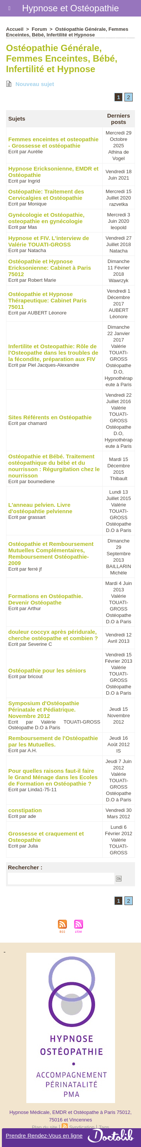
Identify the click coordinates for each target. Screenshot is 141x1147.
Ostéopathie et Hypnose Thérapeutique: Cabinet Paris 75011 (47, 300)
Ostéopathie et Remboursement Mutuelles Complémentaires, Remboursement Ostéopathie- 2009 (51, 553)
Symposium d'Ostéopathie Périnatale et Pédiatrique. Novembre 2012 (43, 709)
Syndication (81, 1127)
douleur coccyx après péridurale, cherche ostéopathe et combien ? (53, 635)
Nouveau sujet (30, 84)
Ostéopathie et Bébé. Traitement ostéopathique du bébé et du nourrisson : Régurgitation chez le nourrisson (54, 466)
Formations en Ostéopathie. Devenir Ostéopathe (45, 599)
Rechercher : (25, 867)
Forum (39, 29)
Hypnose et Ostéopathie (70, 8)
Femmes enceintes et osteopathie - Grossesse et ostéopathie (53, 142)
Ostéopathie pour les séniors (47, 670)
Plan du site (45, 1127)
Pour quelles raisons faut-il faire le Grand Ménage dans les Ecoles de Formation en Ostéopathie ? (53, 777)
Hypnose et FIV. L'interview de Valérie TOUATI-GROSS (48, 241)
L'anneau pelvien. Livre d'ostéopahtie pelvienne (40, 508)
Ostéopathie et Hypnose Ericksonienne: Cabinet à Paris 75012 (49, 267)
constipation (25, 810)
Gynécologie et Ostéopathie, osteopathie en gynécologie (46, 218)
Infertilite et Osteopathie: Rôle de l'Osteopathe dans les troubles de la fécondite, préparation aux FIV (53, 352)
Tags (104, 1127)
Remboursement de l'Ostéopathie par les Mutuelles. (53, 741)
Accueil (14, 29)
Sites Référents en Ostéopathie (50, 417)
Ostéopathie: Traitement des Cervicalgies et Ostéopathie (46, 194)
